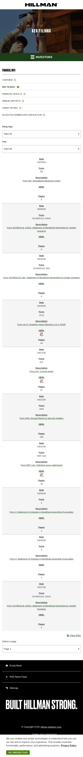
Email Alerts (14, 665)
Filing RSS (73, 635)
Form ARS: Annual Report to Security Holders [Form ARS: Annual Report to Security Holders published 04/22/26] (41, 418)
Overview (7, 80)
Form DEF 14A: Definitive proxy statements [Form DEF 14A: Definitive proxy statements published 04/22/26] (41, 465)
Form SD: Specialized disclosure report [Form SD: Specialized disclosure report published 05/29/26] (41, 181)
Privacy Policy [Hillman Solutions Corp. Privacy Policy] (69, 745)
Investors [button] (41, 57)
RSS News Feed (16, 677)
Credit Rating (10, 108)
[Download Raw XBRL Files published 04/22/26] (41, 474)
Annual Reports (11, 101)
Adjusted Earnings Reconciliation (22, 115)
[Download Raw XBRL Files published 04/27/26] (41, 381)
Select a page (9, 641)
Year (4, 142)
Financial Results (12, 94)
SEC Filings (8, 87)
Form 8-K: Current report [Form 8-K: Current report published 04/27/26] (41, 371)
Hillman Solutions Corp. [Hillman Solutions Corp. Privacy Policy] (51, 727)
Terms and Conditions (44, 734)
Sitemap (12, 688)
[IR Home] (41, 4)
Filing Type (7, 127)
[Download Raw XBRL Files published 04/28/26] (41, 334)
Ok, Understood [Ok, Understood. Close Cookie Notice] (18, 752)
